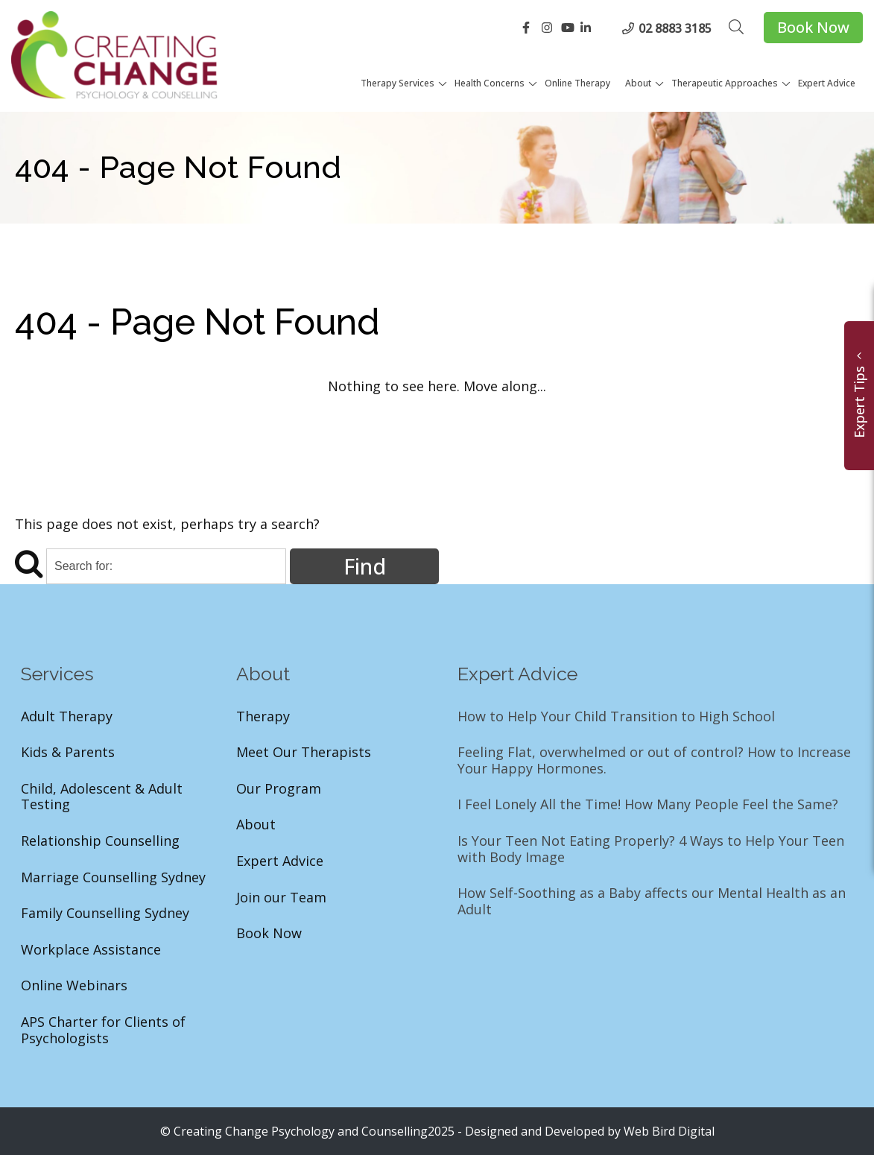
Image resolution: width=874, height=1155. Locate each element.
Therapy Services (397, 83)
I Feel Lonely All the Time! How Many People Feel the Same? (647, 805)
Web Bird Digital (669, 1131)
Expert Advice (826, 83)
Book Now (813, 27)
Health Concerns (490, 83)
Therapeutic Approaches (724, 83)
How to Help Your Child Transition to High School (616, 717)
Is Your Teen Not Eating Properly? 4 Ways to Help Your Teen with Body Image (650, 849)
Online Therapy (577, 83)
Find (364, 565)
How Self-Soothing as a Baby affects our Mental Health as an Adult (651, 901)
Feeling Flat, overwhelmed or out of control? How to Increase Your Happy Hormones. (654, 760)
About (638, 83)
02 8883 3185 (675, 28)
